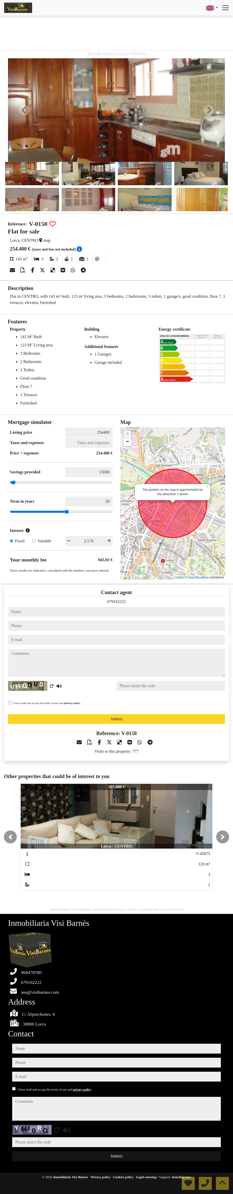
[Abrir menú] (225, 7)
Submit (116, 719)
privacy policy (72, 703)
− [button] (127, 442)
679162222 (116, 601)
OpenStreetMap (198, 577)
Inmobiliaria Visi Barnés (71, 1177)
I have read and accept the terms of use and (46, 703)
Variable (44, 541)
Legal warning (146, 1177)
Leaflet (178, 577)
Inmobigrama (181, 1177)
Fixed (19, 541)
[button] (10, 836)
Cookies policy (123, 1177)
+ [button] (127, 434)
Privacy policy (101, 1177)
